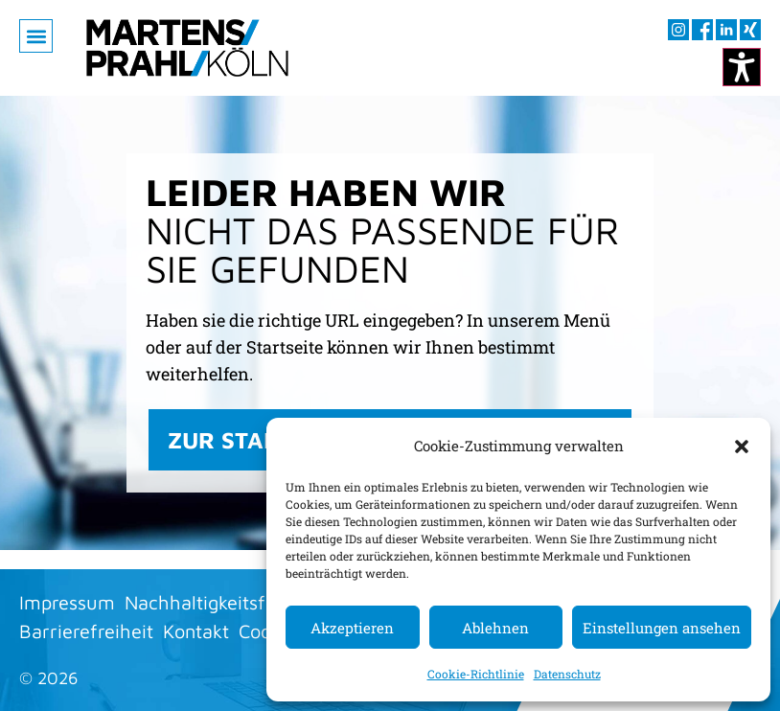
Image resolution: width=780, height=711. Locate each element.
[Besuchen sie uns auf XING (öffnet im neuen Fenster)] (750, 29)
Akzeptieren (352, 627)
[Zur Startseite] (187, 48)
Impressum (67, 602)
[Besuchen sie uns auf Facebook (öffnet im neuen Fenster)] (702, 29)
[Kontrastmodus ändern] (742, 67)
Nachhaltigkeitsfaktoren (228, 602)
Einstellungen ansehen (662, 627)
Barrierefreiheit (86, 631)
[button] (741, 445)
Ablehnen (495, 627)
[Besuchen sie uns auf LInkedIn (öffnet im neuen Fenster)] (726, 29)
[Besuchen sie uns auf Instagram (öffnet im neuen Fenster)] (678, 29)
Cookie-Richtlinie (475, 673)
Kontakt (196, 631)
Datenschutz (567, 673)
